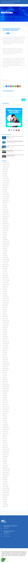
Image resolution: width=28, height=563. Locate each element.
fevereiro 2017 (5, 318)
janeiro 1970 (5, 508)
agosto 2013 (5, 393)
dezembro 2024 (6, 182)
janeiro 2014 (5, 384)
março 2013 (5, 402)
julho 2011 (4, 438)
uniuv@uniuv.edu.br (7, 537)
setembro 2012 (6, 413)
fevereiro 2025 (6, 180)
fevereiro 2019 (5, 277)
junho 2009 (5, 481)
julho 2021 (5, 234)
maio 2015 (5, 356)
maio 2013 (5, 398)
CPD (11, 1)
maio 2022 (5, 223)
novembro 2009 (6, 472)
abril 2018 (5, 295)
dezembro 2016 (6, 321)
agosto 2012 (5, 415)
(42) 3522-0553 (6, 535)
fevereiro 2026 (6, 164)
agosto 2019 (5, 268)
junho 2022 (5, 221)
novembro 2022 (6, 217)
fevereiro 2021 (5, 241)
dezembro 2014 (6, 364)
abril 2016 (5, 336)
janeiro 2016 (5, 341)
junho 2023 (5, 207)
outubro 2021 (5, 228)
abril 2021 (4, 239)
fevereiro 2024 (6, 194)
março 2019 (5, 275)
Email (8, 1)
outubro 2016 (5, 325)
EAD (2, 1)
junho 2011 (5, 440)
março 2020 (5, 257)
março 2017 (5, 316)
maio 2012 (5, 420)
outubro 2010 (5, 454)
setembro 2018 (6, 286)
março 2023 (5, 210)
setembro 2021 (6, 230)
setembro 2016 (6, 327)
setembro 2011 (6, 434)
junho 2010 (5, 461)
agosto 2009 (5, 477)
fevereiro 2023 (5, 212)
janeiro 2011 (5, 449)
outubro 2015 (5, 347)
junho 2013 (5, 397)
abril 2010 (5, 465)
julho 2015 (5, 352)
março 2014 (5, 381)
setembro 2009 (6, 476)
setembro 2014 (6, 370)
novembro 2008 (6, 492)
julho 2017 (5, 309)
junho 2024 (5, 191)
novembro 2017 (6, 302)
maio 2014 (5, 377)
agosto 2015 (5, 350)
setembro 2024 (6, 187)
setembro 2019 (6, 266)
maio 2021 (5, 237)
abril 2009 (5, 484)
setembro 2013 (6, 391)
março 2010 (5, 467)
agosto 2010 (5, 458)
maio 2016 (5, 334)
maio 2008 (5, 502)
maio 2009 (5, 483)
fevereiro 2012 (5, 425)
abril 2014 (5, 379)
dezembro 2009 (6, 470)
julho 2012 (5, 416)
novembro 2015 (6, 345)
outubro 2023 (5, 200)
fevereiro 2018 (5, 298)
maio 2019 (5, 271)
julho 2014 (5, 373)
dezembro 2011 (6, 429)
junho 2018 (5, 291)
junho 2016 (5, 332)
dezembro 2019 (6, 260)
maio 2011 (5, 441)
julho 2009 (5, 479)
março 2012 (5, 424)
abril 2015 (5, 357)
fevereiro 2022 (5, 225)
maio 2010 (5, 463)
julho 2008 (5, 499)
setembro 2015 (6, 348)
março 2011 (5, 445)
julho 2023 (5, 205)
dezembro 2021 (6, 226)
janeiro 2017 (5, 320)
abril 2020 (5, 255)
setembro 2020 (6, 246)
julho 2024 (5, 189)
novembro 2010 (6, 452)
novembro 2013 (6, 388)
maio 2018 (5, 293)
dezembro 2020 (6, 243)
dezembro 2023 (6, 196)
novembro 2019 (6, 262)
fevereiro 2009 (6, 488)
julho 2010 (5, 459)
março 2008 (5, 506)
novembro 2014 (6, 366)
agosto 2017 (5, 307)
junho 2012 (5, 418)
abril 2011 (4, 443)
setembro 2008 (6, 495)
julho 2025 (5, 173)
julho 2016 (5, 330)
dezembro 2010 (6, 450)
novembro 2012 (6, 409)
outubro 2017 (5, 304)
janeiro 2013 (5, 406)
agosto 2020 (5, 248)
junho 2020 (5, 252)
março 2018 (5, 296)
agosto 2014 (5, 372)
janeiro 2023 (5, 214)
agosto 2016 (5, 329)
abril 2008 (5, 504)
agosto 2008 (5, 497)
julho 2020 (5, 250)
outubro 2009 (5, 474)
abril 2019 (5, 273)
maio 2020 (5, 253)
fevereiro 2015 (5, 361)
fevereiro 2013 (5, 404)
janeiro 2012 (5, 427)
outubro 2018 (5, 284)
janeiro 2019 (5, 278)
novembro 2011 (6, 431)
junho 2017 (5, 311)
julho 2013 (5, 395)
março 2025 (5, 178)
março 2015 (5, 359)
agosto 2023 (5, 203)
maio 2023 (5, 209)
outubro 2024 (5, 185)
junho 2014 (5, 375)
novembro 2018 (6, 282)
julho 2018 (5, 289)
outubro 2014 (5, 368)
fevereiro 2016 (5, 339)
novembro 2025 (6, 167)
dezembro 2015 (6, 343)
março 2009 (5, 486)
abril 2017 (4, 314)
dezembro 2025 (6, 166)
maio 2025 (5, 174)
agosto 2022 (5, 219)
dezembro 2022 (6, 216)
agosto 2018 (5, 287)
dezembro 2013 (6, 386)
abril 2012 (4, 422)
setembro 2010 (6, 456)
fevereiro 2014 (5, 382)
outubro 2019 (5, 264)
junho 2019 (5, 269)
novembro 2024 (6, 183)
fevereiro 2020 (6, 259)
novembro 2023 (6, 198)
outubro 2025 (5, 169)
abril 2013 (4, 400)
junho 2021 (5, 235)
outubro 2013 (5, 390)
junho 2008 (5, 501)
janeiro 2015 (5, 363)
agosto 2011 (5, 436)
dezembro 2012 (6, 407)
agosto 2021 (5, 232)
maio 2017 (5, 313)
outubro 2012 (5, 411)
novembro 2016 (6, 323)
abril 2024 (5, 192)
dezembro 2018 (6, 280)
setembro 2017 (6, 305)
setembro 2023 (6, 201)
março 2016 (5, 338)
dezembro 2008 (6, 490)
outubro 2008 (5, 493)
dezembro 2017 (6, 300)
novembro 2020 (6, 244)
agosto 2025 (5, 171)
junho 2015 (5, 354)
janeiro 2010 (5, 468)
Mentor (5, 1)
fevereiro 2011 (5, 447)
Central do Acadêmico (16, 1)
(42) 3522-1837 (6, 529)
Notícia (4, 106)
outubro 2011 (5, 433)
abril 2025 (5, 176)
